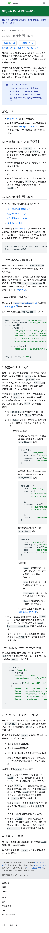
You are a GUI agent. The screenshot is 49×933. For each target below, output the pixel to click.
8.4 (23, 48)
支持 (4, 902)
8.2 (32, 48)
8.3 (28, 48)
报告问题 (9, 43)
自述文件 (19, 290)
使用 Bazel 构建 (14, 223)
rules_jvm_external (18, 88)
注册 (15, 23)
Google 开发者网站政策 (35, 868)
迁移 (21, 30)
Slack (4, 910)
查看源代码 (27, 43)
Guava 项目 (20, 229)
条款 (4, 925)
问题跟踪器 (6, 906)
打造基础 (5, 20)
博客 (4, 887)
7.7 (36, 48)
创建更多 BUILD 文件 (17, 218)
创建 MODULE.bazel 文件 (19, 209)
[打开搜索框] (44, 3)
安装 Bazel (12, 118)
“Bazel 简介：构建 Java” (29, 126)
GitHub (5, 891)
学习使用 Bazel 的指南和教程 (19, 11)
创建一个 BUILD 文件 (17, 213)
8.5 (19, 48)
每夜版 (5, 48)
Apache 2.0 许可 (40, 865)
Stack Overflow (8, 914)
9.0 (11, 48)
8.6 (15, 48)
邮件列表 (35, 20)
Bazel (4, 30)
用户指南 (13, 30)
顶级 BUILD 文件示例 (27, 612)
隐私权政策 (12, 925)
